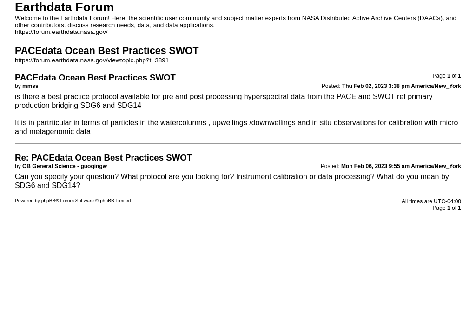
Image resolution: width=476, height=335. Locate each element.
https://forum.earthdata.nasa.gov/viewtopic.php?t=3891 (92, 60)
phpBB (48, 200)
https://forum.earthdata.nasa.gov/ (61, 31)
